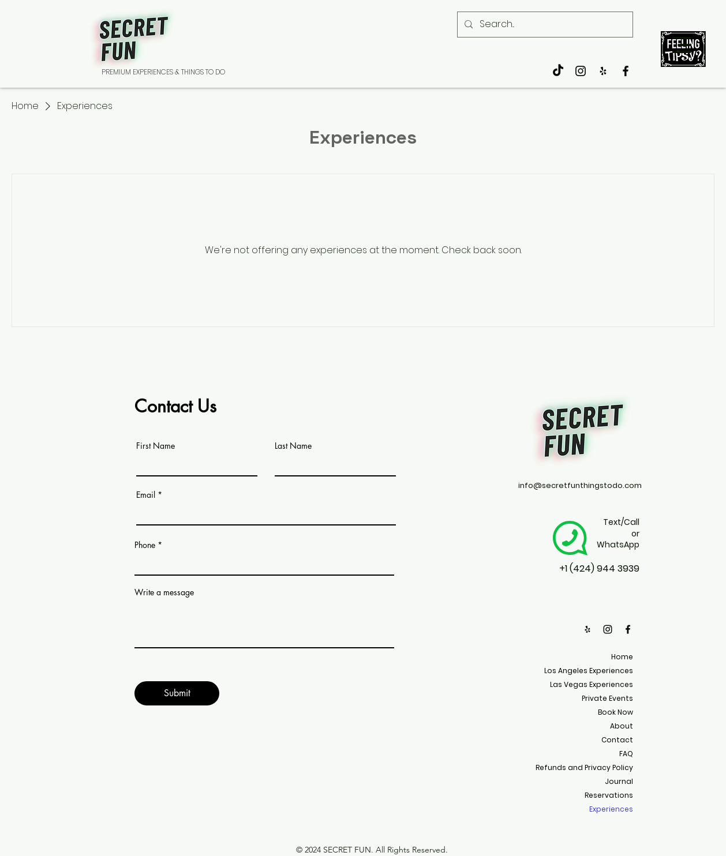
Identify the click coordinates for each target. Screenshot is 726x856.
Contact (617, 740)
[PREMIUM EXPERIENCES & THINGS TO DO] (163, 72)
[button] (681, 45)
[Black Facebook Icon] (626, 71)
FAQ (626, 754)
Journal (619, 781)
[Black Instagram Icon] (580, 71)
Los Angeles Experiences (588, 670)
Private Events (607, 698)
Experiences (611, 809)
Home (622, 657)
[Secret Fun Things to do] (603, 71)
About (621, 726)
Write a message (164, 592)
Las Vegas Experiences (591, 684)
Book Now (615, 712)
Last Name (293, 446)
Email (145, 495)
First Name (155, 446)
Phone (144, 545)
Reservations (609, 795)
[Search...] (544, 24)
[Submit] (176, 693)
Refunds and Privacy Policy (584, 767)
